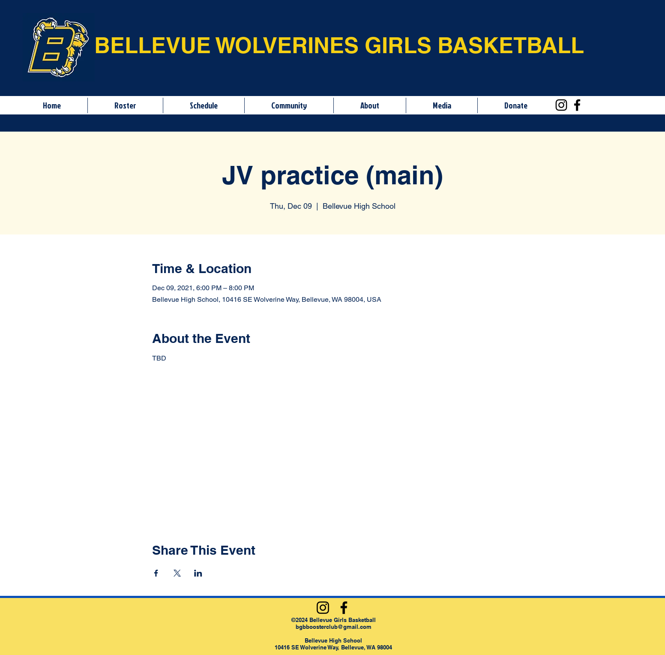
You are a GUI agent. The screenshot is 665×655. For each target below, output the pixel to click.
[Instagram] (561, 105)
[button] (125, 105)
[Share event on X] (177, 573)
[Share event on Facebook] (156, 573)
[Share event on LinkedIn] (198, 573)
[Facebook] (577, 105)
